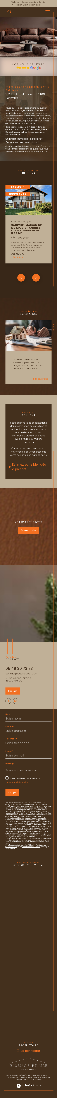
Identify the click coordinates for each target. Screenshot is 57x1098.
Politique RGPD (29, 1079)
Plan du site (25, 1077)
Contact (53, 328)
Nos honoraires (13, 1077)
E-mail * (9, 751)
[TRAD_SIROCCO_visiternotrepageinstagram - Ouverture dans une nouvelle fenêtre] (16, 701)
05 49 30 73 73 (19, 668)
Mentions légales (36, 1077)
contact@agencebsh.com (21, 673)
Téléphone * (11, 739)
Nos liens (19, 1079)
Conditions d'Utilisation (31, 847)
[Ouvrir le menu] (48, 12)
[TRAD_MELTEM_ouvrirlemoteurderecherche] (9, 12)
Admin (46, 1077)
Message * (10, 763)
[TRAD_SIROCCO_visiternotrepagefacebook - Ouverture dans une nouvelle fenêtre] (8, 701)
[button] (36, 278)
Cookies (38, 1079)
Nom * (8, 714)
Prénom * (9, 726)
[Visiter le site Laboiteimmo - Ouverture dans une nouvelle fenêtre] (28, 1089)
